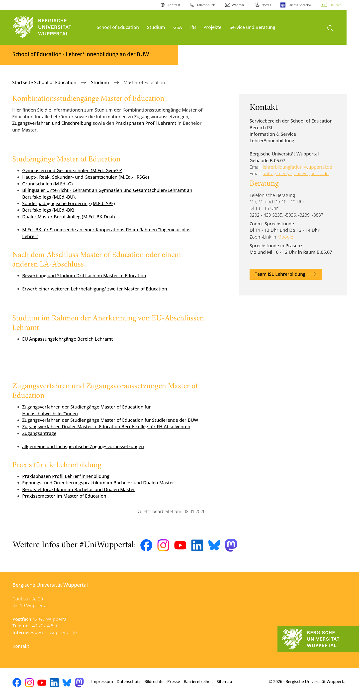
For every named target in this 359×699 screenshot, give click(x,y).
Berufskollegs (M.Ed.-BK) (48, 210)
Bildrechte (154, 681)
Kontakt (21, 646)
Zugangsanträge (39, 433)
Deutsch (336, 5)
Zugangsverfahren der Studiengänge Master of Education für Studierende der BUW (110, 420)
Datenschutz (129, 681)
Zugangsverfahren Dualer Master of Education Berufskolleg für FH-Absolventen (106, 426)
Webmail (238, 5)
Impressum (102, 681)
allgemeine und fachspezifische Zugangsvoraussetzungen (83, 446)
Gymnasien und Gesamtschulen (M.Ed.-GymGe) (72, 170)
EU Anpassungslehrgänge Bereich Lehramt (67, 339)
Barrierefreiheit (198, 681)
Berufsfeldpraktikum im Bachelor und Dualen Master (78, 489)
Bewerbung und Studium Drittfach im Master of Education (84, 276)
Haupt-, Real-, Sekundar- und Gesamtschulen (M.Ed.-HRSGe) (85, 177)
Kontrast (174, 5)
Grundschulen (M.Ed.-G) (47, 184)
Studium (156, 27)
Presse (173, 681)
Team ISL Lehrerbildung (280, 274)
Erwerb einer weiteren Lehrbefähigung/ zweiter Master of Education (94, 289)
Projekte (212, 27)
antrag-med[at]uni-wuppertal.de (296, 173)
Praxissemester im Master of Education (64, 496)
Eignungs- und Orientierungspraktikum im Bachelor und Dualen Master (98, 483)
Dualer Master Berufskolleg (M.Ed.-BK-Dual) (68, 217)
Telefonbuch (206, 5)
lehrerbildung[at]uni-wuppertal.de (297, 167)
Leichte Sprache (299, 5)
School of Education (118, 27)
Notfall (266, 5)
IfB (193, 27)
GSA (177, 27)
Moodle (285, 237)
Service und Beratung (252, 27)
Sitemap (224, 681)
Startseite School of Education (45, 82)
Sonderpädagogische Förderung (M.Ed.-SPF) (68, 203)
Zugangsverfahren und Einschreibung (51, 123)
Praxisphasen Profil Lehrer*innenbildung (65, 476)
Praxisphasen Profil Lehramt (145, 123)
